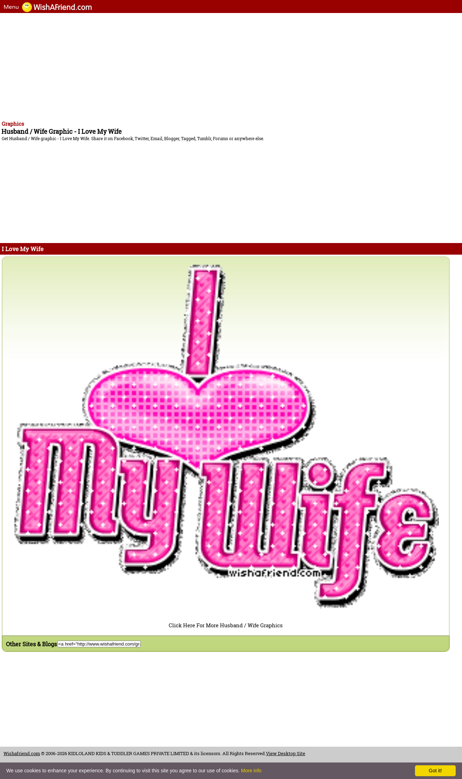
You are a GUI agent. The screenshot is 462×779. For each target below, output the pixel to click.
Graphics (13, 123)
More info (251, 770)
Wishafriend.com (22, 753)
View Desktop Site (285, 753)
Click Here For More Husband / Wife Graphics (226, 625)
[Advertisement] (214, 66)
